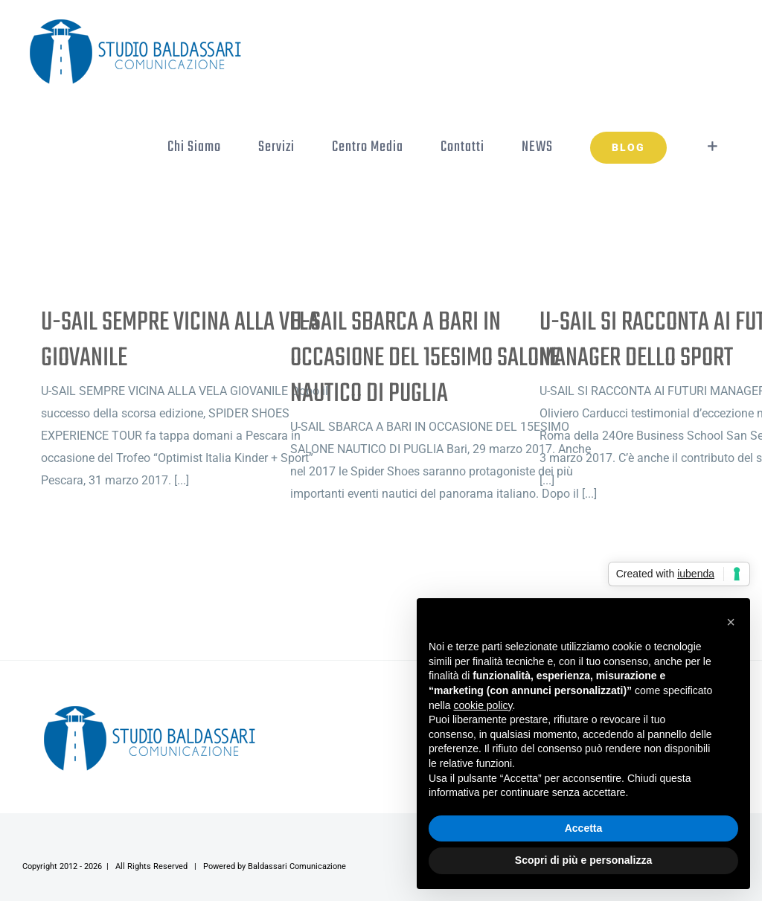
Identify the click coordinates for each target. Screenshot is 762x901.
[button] (731, 622)
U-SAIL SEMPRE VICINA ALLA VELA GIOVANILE (180, 340)
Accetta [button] (584, 828)
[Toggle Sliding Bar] (712, 146)
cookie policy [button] (482, 705)
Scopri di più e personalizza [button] (583, 860)
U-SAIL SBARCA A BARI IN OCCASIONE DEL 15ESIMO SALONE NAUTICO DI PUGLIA (425, 358)
